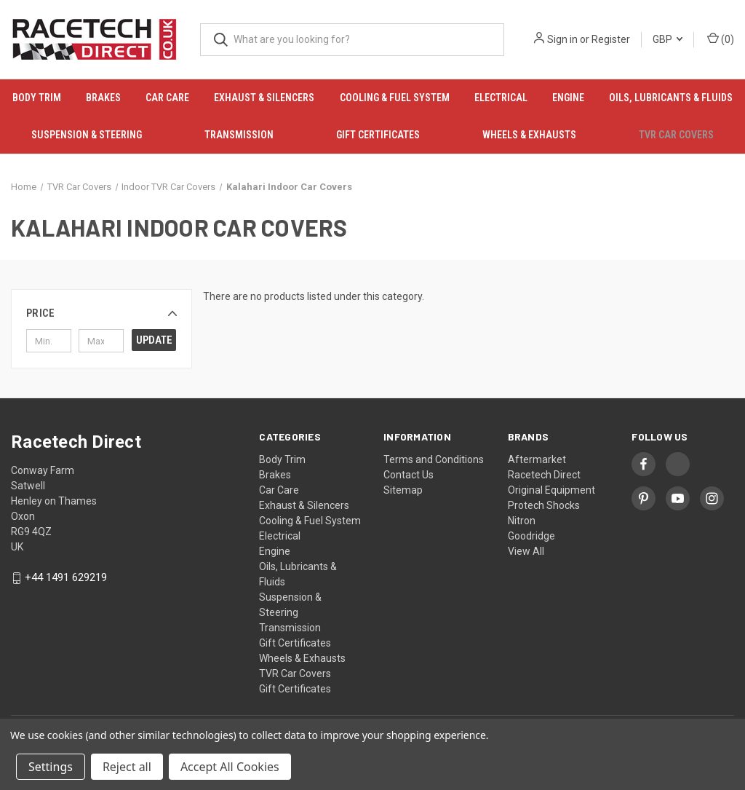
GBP (667, 39)
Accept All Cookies (229, 767)
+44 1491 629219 (66, 578)
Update (154, 340)
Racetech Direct (544, 475)
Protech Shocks (544, 505)
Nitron (521, 520)
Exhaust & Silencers (264, 97)
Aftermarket (537, 459)
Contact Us (408, 475)
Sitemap (403, 490)
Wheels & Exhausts (529, 135)
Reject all (127, 767)
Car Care (167, 97)
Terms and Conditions (433, 459)
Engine (568, 97)
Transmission (239, 135)
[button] (101, 313)
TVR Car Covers (676, 135)
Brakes (103, 97)
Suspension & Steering (86, 135)
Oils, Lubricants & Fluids (671, 97)
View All (526, 551)
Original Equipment (551, 490)
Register (610, 39)
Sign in (562, 39)
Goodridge (531, 536)
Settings (50, 767)
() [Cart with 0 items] (720, 38)
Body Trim (36, 97)
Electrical (500, 97)
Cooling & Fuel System (395, 97)
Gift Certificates (378, 135)
